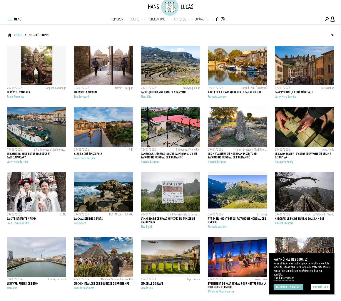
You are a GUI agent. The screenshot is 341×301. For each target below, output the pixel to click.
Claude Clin (147, 288)
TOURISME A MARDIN (85, 92)
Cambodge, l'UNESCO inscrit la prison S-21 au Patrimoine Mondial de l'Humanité (169, 155)
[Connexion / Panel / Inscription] (333, 19)
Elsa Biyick (146, 227)
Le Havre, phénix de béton (22, 283)
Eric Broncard (81, 97)
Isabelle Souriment (84, 288)
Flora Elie (146, 97)
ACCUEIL (18, 35)
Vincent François (284, 223)
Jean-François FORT (18, 223)
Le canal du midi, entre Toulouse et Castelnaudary (28, 155)
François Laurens (217, 97)
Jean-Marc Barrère (285, 97)
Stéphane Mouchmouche (221, 291)
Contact (200, 19)
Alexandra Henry (284, 162)
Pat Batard (80, 223)
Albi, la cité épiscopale (88, 154)
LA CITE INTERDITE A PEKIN (22, 218)
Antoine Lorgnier (150, 162)
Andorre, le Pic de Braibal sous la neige (299, 218)
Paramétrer (320, 287)
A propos (180, 19)
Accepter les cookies (288, 287)
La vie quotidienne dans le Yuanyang (163, 92)
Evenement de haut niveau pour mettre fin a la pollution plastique (237, 285)
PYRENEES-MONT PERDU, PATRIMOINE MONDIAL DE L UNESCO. (237, 220)
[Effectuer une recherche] (327, 19)
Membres (116, 19)
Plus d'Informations (284, 278)
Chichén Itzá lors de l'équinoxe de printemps (101, 283)
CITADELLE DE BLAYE (152, 283)
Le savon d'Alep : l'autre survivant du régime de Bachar (303, 155)
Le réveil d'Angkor (18, 92)
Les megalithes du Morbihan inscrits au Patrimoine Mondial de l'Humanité (232, 155)
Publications (156, 19)
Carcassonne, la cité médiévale (294, 92)
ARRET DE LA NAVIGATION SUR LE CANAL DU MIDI (234, 92)
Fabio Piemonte (15, 97)
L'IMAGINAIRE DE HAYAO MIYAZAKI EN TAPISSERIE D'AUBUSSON (168, 220)
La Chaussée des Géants (88, 218)
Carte (135, 19)
